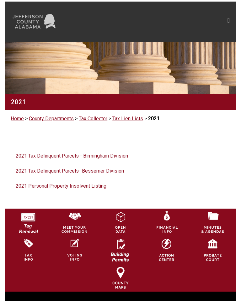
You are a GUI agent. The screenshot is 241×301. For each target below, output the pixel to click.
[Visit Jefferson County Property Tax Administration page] (28, 250)
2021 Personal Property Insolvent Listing (61, 186)
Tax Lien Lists (127, 119)
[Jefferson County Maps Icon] (120, 277)
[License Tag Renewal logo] (28, 221)
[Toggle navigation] (169, 22)
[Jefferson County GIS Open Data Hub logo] (120, 222)
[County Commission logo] (74, 222)
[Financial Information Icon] (166, 222)
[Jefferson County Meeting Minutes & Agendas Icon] (213, 222)
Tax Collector (93, 119)
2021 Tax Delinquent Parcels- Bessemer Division (70, 171)
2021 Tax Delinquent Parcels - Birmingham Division (72, 156)
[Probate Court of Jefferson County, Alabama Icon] (213, 250)
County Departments (51, 119)
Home (17, 119)
